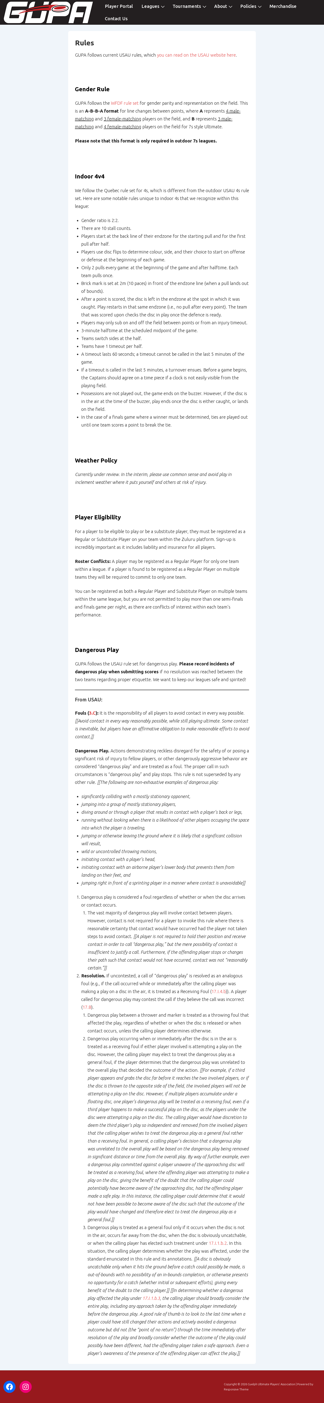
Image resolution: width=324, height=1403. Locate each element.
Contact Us (116, 18)
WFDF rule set (125, 103)
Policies (251, 6)
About (224, 6)
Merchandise (283, 6)
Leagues (154, 6)
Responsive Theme (236, 1389)
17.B (87, 1007)
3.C (92, 713)
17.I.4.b (219, 991)
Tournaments (190, 6)
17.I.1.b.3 (151, 1298)
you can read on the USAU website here (196, 55)
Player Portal (119, 6)
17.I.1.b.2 (218, 1243)
